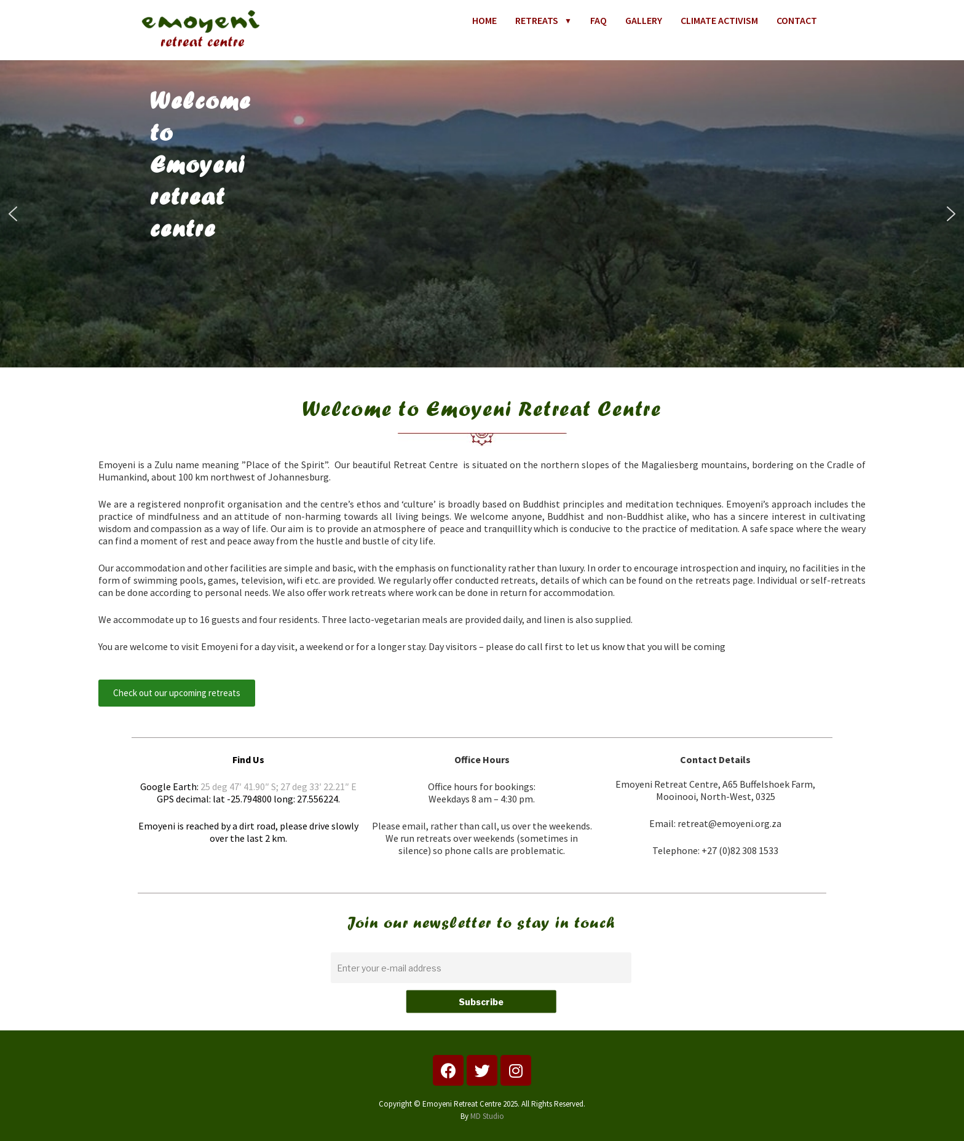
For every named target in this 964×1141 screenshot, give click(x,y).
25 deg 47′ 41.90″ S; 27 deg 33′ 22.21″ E (278, 786)
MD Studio (487, 1116)
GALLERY (643, 20)
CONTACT (796, 20)
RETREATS (543, 20)
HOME (484, 20)
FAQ (598, 20)
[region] (482, 213)
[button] (13, 214)
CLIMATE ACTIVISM (719, 20)
